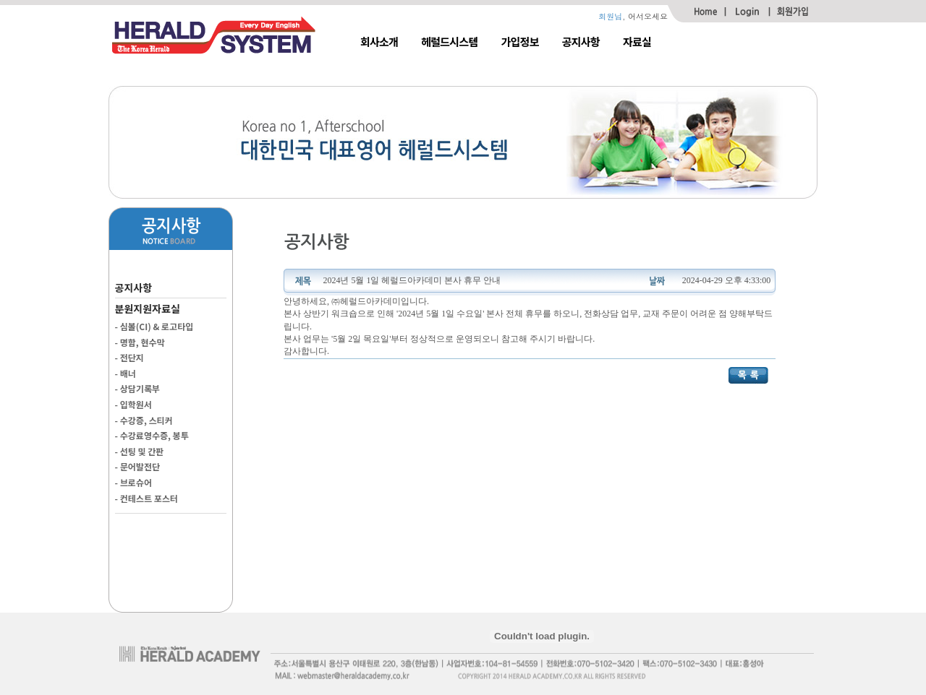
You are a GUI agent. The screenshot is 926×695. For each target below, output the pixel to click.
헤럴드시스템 (449, 41)
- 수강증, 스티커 (144, 420)
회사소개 (379, 41)
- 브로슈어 (133, 482)
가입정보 (520, 41)
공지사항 (581, 41)
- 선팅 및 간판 (139, 451)
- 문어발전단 (137, 466)
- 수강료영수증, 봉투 (152, 435)
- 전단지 (129, 357)
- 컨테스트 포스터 (146, 498)
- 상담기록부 (137, 388)
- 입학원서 (133, 404)
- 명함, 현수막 (140, 342)
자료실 (637, 41)
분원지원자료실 (147, 308)
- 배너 (125, 373)
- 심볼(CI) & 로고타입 (154, 326)
